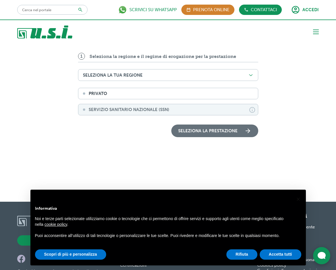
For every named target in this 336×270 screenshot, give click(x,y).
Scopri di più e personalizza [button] (70, 254)
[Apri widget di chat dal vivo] (321, 255)
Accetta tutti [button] (280, 254)
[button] (298, 198)
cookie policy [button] (55, 224)
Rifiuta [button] (242, 254)
